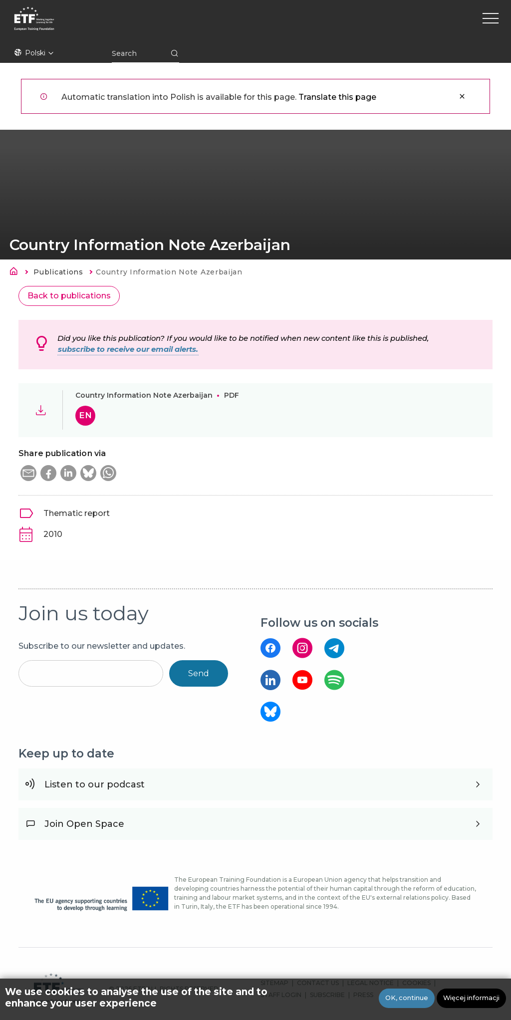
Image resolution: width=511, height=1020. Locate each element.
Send (198, 673)
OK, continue (406, 999)
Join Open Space (84, 823)
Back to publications (69, 295)
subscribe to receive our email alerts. (128, 349)
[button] (28, 473)
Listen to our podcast (94, 784)
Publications (58, 271)
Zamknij (462, 96)
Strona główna (16, 273)
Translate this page (337, 97)
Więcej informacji (471, 999)
